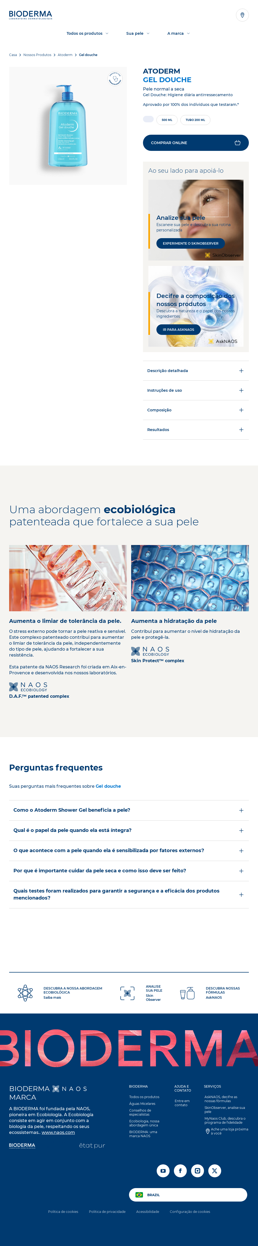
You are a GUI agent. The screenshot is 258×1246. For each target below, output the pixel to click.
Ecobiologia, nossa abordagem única (144, 1124)
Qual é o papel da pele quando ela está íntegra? (129, 831)
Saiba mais (52, 999)
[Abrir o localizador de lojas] (242, 15)
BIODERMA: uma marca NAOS (143, 1135)
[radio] (148, 119)
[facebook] (180, 1171)
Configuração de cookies (190, 1213)
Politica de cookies (63, 1213)
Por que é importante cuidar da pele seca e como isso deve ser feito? (129, 872)
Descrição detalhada (196, 372)
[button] (196, 143)
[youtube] (163, 1171)
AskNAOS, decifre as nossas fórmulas (226, 1100)
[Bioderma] (22, 1147)
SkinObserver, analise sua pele (224, 1111)
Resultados (196, 431)
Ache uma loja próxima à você (229, 1132)
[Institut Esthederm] (57, 1147)
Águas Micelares (142, 1105)
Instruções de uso (196, 391)
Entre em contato (181, 1104)
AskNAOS (214, 999)
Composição (196, 411)
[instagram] (197, 1171)
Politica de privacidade (107, 1213)
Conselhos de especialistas (140, 1113)
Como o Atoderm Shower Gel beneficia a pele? (129, 811)
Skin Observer (153, 999)
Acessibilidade (147, 1213)
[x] (214, 1171)
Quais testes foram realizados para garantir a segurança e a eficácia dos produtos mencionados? (129, 895)
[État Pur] (92, 1147)
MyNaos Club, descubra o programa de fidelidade (224, 1121)
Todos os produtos (144, 1098)
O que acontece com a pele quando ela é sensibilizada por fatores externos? (129, 852)
